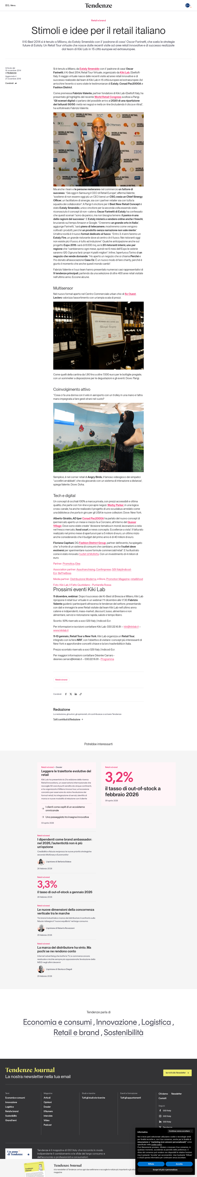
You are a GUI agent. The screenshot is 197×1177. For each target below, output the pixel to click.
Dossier (47, 1106)
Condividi (11, 83)
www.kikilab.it (61, 630)
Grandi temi (10, 1120)
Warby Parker (115, 505)
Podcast (48, 1125)
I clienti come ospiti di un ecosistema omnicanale (63, 808)
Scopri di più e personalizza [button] (165, 1170)
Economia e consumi (57, 1022)
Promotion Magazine (118, 579)
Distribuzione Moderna (83, 579)
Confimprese (103, 569)
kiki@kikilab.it (131, 626)
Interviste (48, 1115)
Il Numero (48, 1111)
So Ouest (130, 294)
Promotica (68, 563)
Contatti (162, 1098)
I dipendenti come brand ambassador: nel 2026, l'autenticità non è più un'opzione (64, 843)
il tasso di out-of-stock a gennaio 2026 (66, 886)
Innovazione (116, 1022)
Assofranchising (86, 569)
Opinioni (48, 1102)
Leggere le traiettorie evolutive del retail (66, 773)
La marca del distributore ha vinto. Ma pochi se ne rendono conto (64, 949)
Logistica (156, 1022)
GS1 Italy (165, 1110)
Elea (77, 563)
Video (46, 1120)
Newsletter (176, 1093)
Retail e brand (61, 680)
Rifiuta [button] (151, 1164)
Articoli (47, 1097)
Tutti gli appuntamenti (130, 1097)
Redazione (12, 73)
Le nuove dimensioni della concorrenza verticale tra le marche (65, 911)
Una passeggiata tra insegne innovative (65, 817)
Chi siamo (163, 1093)
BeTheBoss (64, 573)
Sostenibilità (123, 1032)
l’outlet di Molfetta (89, 554)
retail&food (137, 579)
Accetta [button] (179, 1164)
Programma (107, 659)
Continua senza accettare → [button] (180, 1131)
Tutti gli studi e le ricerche (93, 1097)
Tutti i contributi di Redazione (68, 719)
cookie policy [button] (156, 1144)
